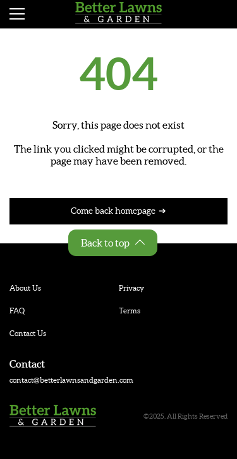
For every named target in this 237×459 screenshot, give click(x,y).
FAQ (17, 310)
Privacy (131, 288)
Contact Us (27, 333)
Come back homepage (113, 211)
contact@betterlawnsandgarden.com (71, 380)
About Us (25, 288)
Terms (129, 310)
